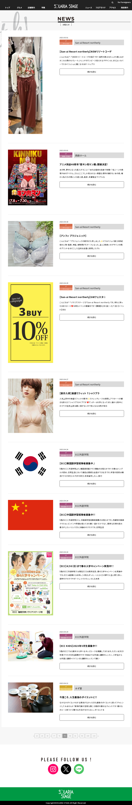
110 (94, 736)
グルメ (19, 7)
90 (82, 736)
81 (75, 736)
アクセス (112, 7)
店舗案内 (31, 7)
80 (70, 736)
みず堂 (78, 688)
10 (37, 736)
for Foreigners (124, 2)
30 (47, 736)
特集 (43, 7)
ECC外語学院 (82, 454)
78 (59, 736)
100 (87, 736)
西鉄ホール (80, 155)
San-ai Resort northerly (87, 42)
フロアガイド (101, 7)
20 (42, 736)
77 (54, 736)
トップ (7, 7)
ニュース (88, 7)
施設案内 (124, 7)
